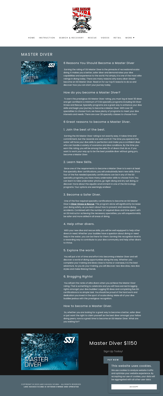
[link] (81, 19)
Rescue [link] (92, 37)
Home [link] (31, 37)
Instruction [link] (47, 37)
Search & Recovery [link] (71, 37)
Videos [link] (105, 37)
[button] (130, 37)
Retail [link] (117, 37)
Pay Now (113, 360)
